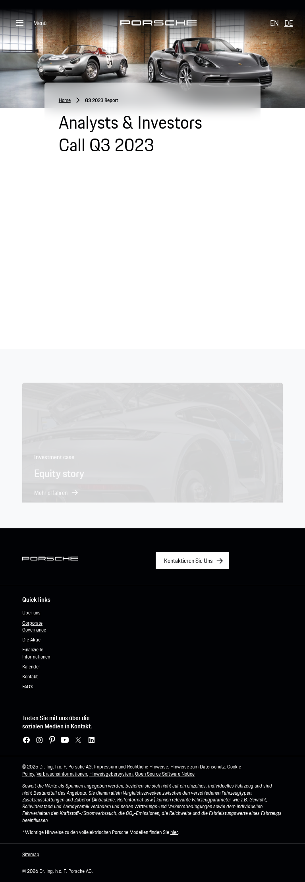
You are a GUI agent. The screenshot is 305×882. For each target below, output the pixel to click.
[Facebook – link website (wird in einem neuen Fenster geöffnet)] (26, 740)
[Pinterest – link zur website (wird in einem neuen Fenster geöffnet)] (52, 740)
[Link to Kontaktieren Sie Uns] (192, 560)
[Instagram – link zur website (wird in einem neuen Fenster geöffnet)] (39, 740)
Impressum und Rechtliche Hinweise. (131, 767)
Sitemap (30, 854)
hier (174, 832)
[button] (56, 496)
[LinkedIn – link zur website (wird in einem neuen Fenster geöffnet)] (91, 740)
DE (288, 23)
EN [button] (274, 23)
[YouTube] (65, 740)
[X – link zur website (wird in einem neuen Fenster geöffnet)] (78, 740)
